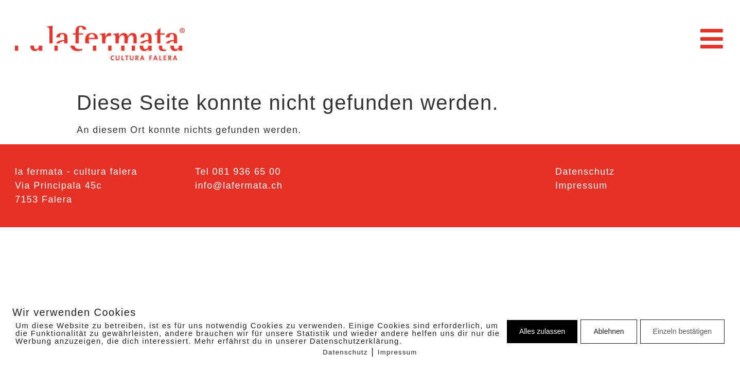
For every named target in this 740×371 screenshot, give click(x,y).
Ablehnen (608, 331)
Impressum (397, 352)
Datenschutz (345, 352)
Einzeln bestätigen (682, 331)
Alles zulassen (542, 331)
